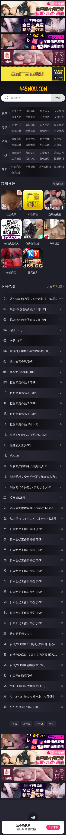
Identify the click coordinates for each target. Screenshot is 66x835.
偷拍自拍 (30, 124)
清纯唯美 (30, 144)
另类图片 (59, 144)
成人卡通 (45, 124)
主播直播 (45, 116)
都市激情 (16, 152)
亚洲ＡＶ (16, 110)
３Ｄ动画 (59, 110)
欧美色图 (45, 138)
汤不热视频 (45, 166)
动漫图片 (59, 138)
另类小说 (30, 158)
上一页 (26, 723)
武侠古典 (59, 152)
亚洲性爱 (16, 124)
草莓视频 (30, 166)
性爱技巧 (59, 158)
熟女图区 (45, 144)
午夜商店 (16, 166)
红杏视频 (59, 166)
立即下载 (53, 827)
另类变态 (59, 130)
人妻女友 (45, 152)
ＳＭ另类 (59, 116)
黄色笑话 (45, 158)
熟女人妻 (16, 116)
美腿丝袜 (16, 144)
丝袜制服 (30, 116)
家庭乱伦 (30, 152)
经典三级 (30, 130)
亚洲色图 (30, 138)
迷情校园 (16, 158)
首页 (14, 723)
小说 (4, 155)
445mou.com (33, 88)
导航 (4, 169)
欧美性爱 (59, 124)
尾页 (51, 723)
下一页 (39, 723)
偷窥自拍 (16, 138)
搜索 (57, 97)
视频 (4, 113)
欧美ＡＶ (45, 110)
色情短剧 (16, 172)
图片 (4, 141)
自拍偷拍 (30, 110)
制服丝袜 (16, 130)
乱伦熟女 (45, 130)
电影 (4, 127)
